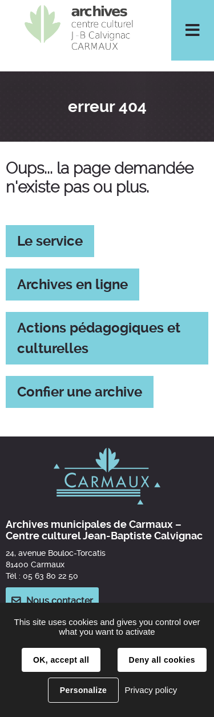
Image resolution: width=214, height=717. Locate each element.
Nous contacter (59, 600)
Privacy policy (150, 690)
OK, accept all (61, 659)
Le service (50, 241)
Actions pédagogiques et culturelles (98, 338)
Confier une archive (79, 392)
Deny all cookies (162, 659)
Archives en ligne (72, 285)
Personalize (83, 690)
